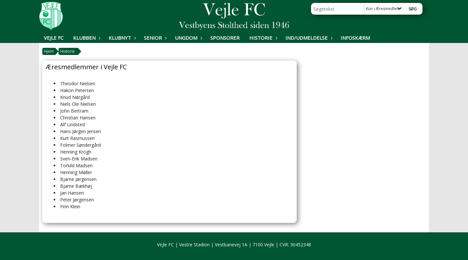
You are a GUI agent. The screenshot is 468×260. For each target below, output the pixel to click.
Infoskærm (355, 37)
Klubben (86, 37)
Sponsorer (225, 37)
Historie (262, 37)
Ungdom (188, 37)
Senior (154, 37)
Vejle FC (53, 37)
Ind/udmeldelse (308, 37)
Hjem (49, 51)
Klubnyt (121, 37)
